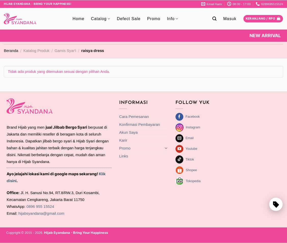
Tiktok (189, 159)
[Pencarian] (214, 19)
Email (189, 138)
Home (78, 19)
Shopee (191, 170)
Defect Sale (129, 19)
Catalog (100, 18)
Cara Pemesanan (134, 116)
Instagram (193, 127)
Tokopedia (193, 181)
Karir (123, 140)
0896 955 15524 (40, 206)
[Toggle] (166, 148)
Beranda (11, 50)
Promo (153, 19)
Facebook (192, 116)
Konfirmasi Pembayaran (139, 124)
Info (172, 18)
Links (123, 156)
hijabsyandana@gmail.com (41, 213)
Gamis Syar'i (65, 50)
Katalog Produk (36, 50)
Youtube (191, 149)
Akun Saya (128, 132)
